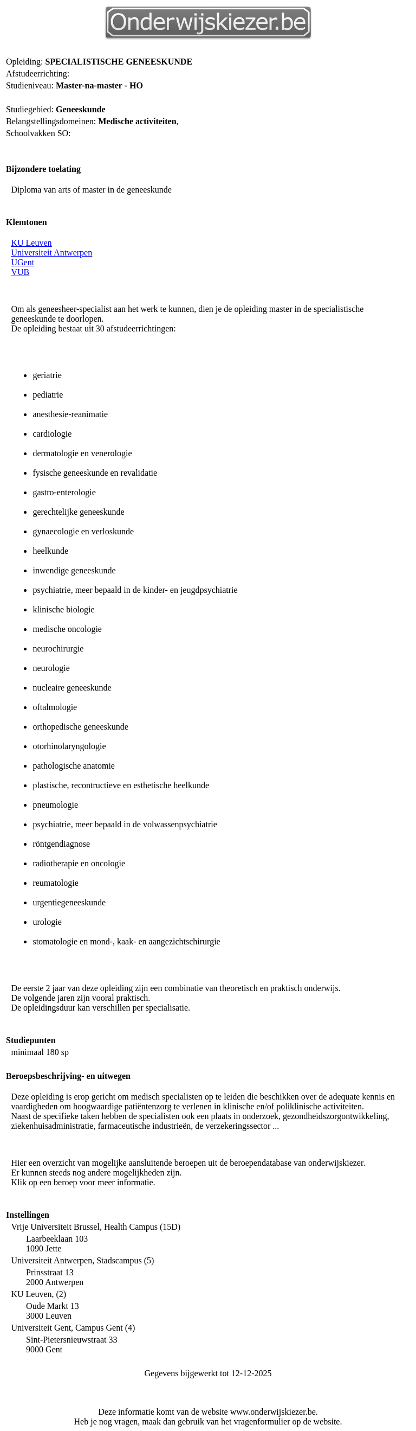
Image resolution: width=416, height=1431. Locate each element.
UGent (22, 262)
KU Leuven (31, 242)
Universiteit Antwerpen (51, 252)
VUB (20, 272)
